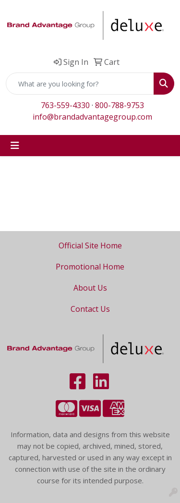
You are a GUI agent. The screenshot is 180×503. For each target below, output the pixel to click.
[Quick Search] (80, 84)
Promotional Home (90, 266)
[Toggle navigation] (15, 145)
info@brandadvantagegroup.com (92, 116)
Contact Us (90, 309)
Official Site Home (90, 245)
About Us (90, 287)
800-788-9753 (119, 105)
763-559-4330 (65, 105)
